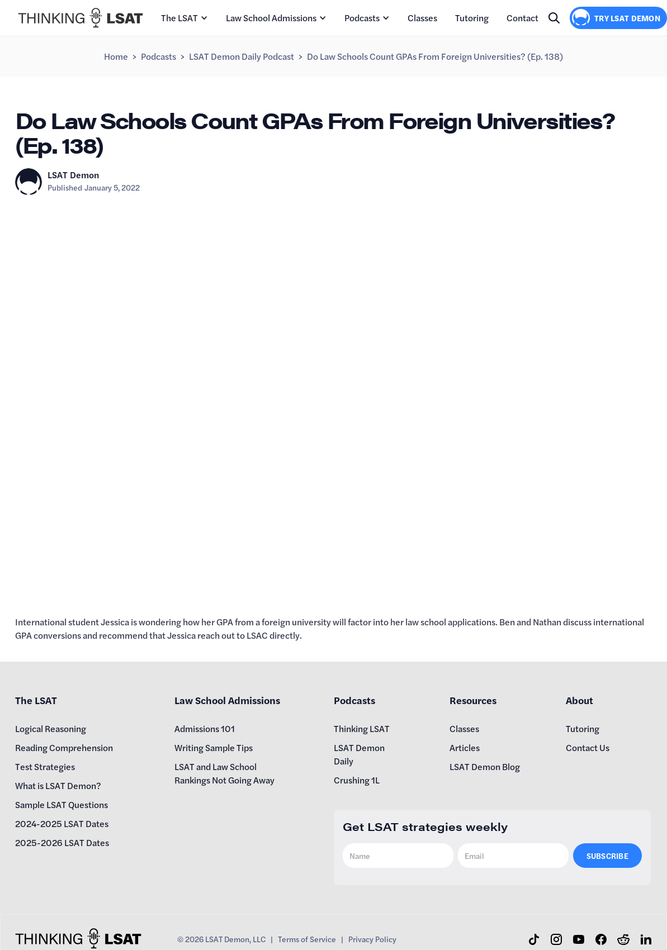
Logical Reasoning (50, 728)
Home (116, 56)
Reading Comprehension (64, 747)
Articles (465, 747)
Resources (473, 700)
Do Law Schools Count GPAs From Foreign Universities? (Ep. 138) (435, 56)
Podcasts (362, 17)
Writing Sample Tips (213, 747)
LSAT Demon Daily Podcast (241, 56)
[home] (80, 18)
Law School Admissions (271, 17)
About (579, 700)
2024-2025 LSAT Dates (61, 823)
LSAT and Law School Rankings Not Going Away (224, 773)
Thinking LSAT (362, 728)
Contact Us (587, 747)
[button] (184, 18)
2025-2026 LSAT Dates (62, 842)
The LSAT (179, 17)
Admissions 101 (204, 728)
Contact (522, 17)
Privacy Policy (372, 938)
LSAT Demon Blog (485, 766)
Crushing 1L (357, 779)
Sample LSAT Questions (61, 804)
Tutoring (472, 17)
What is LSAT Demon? (58, 785)
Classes (422, 17)
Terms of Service (307, 938)
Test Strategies (45, 766)
